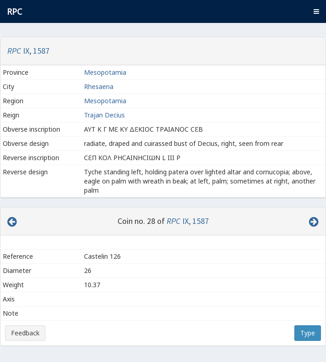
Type (307, 333)
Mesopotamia (105, 72)
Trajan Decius (104, 115)
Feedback (25, 333)
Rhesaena (99, 86)
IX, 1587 (28, 50)
